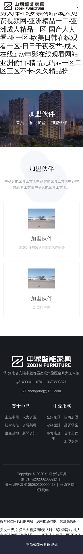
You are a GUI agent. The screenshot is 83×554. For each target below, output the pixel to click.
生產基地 (12, 433)
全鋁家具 (53, 417)
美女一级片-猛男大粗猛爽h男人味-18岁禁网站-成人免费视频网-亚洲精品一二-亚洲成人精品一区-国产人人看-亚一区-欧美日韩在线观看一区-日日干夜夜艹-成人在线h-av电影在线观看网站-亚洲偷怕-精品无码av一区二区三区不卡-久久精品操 (40, 37)
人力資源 (29, 417)
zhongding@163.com (44, 391)
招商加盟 (38, 122)
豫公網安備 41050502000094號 (30, 485)
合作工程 (71, 433)
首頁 (20, 122)
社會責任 (12, 425)
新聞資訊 (29, 433)
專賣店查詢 (53, 435)
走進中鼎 (12, 417)
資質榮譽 (29, 425)
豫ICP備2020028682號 (39, 479)
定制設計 (53, 425)
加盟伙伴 (71, 441)
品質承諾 (71, 425)
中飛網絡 (42, 490)
